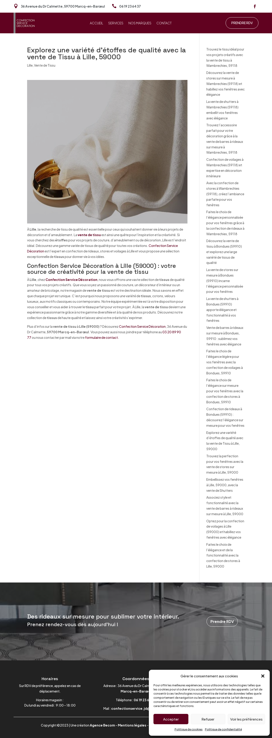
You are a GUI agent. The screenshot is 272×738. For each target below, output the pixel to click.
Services (115, 23)
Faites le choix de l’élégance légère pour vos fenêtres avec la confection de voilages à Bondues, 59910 (224, 362)
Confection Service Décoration (71, 279)
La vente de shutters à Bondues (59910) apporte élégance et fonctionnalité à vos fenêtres (222, 309)
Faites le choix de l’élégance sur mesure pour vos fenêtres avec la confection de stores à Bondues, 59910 (224, 391)
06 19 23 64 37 (130, 6)
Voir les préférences (246, 719)
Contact (164, 23)
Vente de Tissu (44, 65)
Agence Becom (102, 725)
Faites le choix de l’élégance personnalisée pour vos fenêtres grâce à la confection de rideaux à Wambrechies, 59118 (225, 223)
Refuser (207, 719)
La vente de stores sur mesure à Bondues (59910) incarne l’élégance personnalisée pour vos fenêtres (224, 281)
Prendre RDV (242, 23)
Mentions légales (132, 725)
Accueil (96, 23)
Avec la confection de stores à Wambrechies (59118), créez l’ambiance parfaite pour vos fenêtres (225, 194)
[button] (263, 676)
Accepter (171, 719)
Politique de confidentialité (223, 729)
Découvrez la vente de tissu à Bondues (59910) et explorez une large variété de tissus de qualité (224, 252)
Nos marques (139, 23)
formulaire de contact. (102, 337)
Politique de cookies (189, 729)
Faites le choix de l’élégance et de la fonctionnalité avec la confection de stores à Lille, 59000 (223, 555)
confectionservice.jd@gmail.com (140, 708)
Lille (30, 65)
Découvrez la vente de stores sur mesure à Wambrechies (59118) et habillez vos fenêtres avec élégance (225, 83)
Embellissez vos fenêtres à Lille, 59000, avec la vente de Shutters (224, 484)
